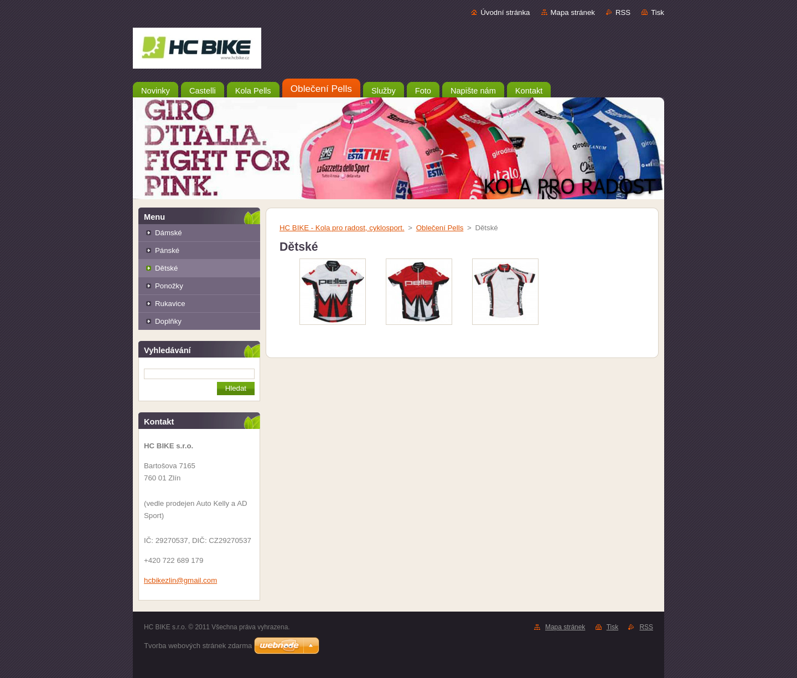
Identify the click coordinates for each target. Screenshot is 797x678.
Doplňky (168, 321)
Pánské (167, 250)
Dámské (168, 233)
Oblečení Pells (440, 228)
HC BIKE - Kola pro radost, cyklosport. (342, 228)
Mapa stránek (573, 12)
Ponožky (169, 286)
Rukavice (170, 303)
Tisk (657, 12)
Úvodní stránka (505, 12)
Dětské (166, 268)
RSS (622, 12)
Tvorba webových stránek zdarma (198, 645)
